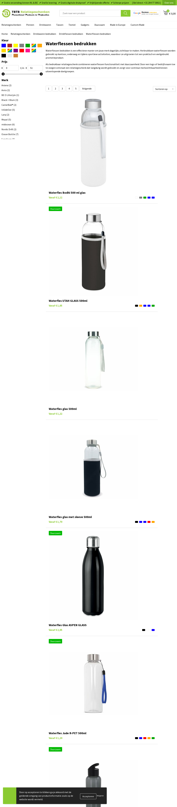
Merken (96, 756)
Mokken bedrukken (101, 742)
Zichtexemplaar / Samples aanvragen (68, 751)
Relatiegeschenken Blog (147, 733)
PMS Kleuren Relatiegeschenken (65, 742)
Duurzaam (99, 24)
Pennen (30, 24)
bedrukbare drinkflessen (114, 690)
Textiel (72, 24)
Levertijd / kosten (58, 729)
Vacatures (140, 729)
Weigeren (100, 796)
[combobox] (90, 13)
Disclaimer (140, 747)
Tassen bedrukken (101, 729)
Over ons (169, 2)
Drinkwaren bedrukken (44, 33)
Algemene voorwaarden (147, 751)
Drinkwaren (45, 24)
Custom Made (137, 24)
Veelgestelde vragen (59, 724)
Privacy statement (144, 742)
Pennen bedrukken (101, 724)
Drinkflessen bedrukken (71, 33)
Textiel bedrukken (101, 747)
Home (4, 33)
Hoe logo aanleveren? (60, 747)
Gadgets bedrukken (102, 738)
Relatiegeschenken (20, 33)
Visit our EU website (145, 756)
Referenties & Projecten (147, 738)
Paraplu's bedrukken (102, 751)
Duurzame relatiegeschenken (107, 733)
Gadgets (85, 24)
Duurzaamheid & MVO (60, 756)
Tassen (59, 24)
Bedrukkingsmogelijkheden (63, 738)
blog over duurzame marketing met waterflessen (113, 700)
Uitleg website (56, 733)
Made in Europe (117, 24)
